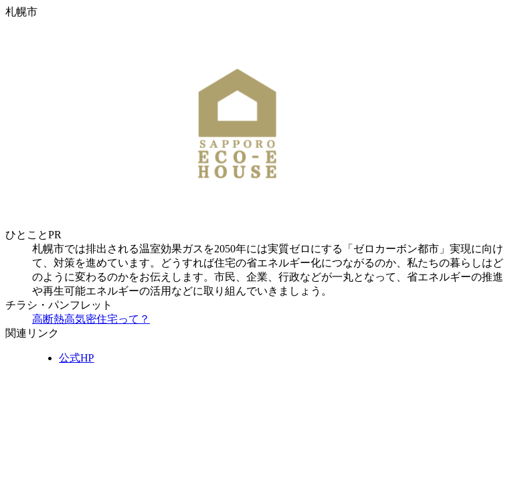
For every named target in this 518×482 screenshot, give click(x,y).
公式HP (76, 358)
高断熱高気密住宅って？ (91, 319)
